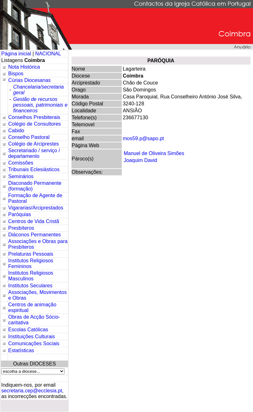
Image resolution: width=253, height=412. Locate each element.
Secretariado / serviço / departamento (34, 153)
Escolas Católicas (28, 329)
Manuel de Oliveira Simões (154, 153)
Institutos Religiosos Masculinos (30, 275)
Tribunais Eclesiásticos (33, 169)
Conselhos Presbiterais (34, 117)
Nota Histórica (24, 67)
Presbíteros (21, 228)
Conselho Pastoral (29, 137)
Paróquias (19, 214)
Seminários (21, 176)
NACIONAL (48, 53)
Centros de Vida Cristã (33, 221)
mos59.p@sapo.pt (143, 138)
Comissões (20, 162)
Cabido (16, 130)
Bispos (15, 73)
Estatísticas (21, 350)
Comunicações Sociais (33, 343)
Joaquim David (140, 160)
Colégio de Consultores (34, 124)
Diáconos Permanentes (34, 234)
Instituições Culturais (31, 336)
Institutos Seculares (30, 285)
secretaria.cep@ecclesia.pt (31, 390)
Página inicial (17, 53)
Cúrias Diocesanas (29, 80)
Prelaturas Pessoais (30, 254)
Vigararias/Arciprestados (35, 207)
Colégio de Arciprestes (33, 144)
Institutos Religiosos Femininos (30, 263)
